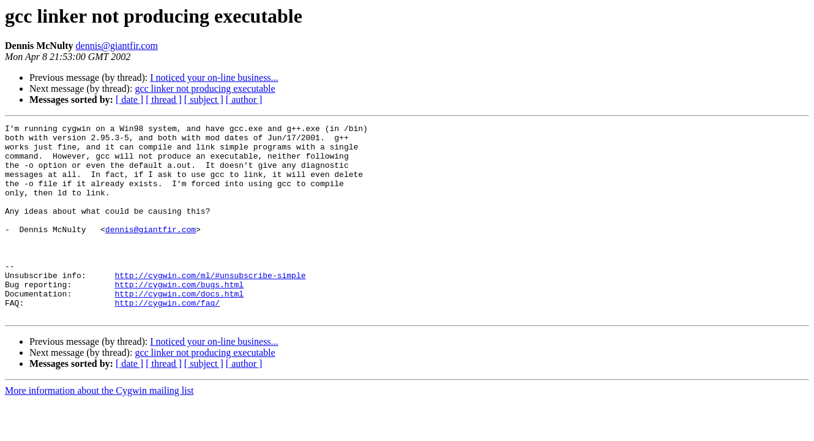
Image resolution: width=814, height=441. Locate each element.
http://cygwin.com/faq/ (167, 339)
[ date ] (129, 99)
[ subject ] (203, 99)
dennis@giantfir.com (117, 45)
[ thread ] (164, 99)
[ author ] (244, 99)
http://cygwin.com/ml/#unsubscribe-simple (209, 306)
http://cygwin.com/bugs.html (179, 317)
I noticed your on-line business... (214, 77)
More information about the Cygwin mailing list (99, 429)
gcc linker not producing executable (205, 88)
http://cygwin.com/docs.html (179, 328)
